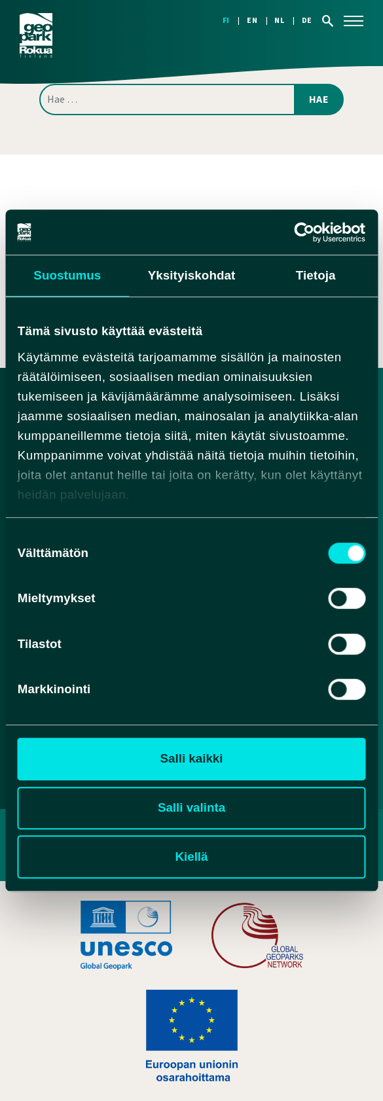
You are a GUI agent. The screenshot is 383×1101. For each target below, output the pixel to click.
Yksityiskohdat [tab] (192, 275)
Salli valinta (191, 807)
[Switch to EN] (260, 21)
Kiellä (191, 856)
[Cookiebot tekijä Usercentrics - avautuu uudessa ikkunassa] (308, 232)
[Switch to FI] (235, 21)
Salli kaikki (191, 759)
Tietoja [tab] (316, 275)
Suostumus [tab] (67, 275)
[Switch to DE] (307, 21)
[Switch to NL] (287, 21)
